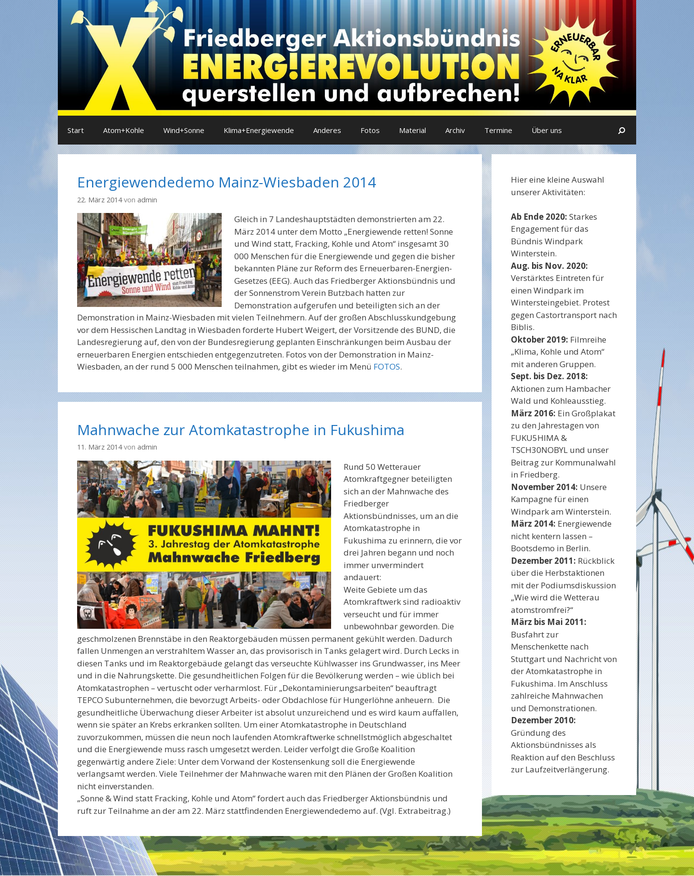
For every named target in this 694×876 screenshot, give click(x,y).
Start (75, 130)
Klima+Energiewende (259, 130)
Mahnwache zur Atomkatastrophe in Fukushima (240, 429)
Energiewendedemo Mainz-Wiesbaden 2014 (226, 182)
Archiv (455, 130)
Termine (498, 130)
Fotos (370, 130)
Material (412, 130)
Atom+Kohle (123, 130)
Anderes (327, 130)
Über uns (547, 130)
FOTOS (387, 366)
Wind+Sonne (183, 130)
